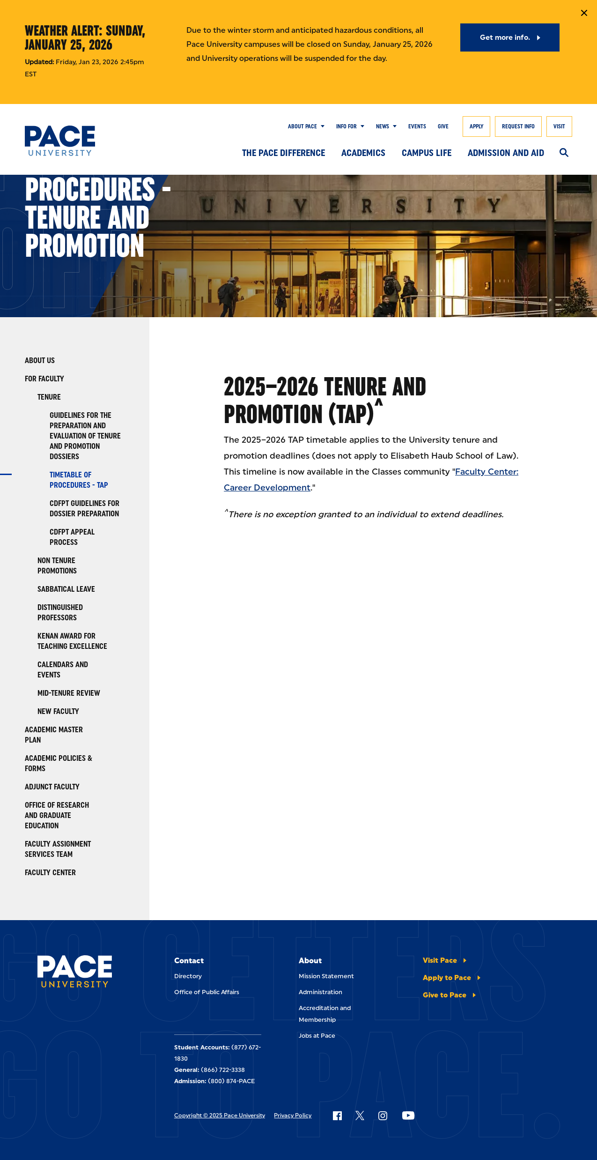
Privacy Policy (292, 1115)
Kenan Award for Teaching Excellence (72, 641)
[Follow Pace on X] (359, 1115)
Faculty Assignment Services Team (58, 849)
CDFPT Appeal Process (72, 537)
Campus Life (426, 152)
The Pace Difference (283, 152)
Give (443, 126)
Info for (346, 126)
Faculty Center (50, 872)
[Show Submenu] (320, 126)
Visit (559, 126)
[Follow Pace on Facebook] (337, 1115)
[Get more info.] (510, 37)
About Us (40, 360)
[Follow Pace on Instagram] (383, 1115)
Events (417, 126)
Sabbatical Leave (66, 589)
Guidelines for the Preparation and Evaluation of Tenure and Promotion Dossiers (85, 436)
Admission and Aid (506, 152)
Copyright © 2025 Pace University (219, 1115)
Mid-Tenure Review (68, 693)
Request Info (518, 126)
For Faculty (44, 378)
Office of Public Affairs (206, 992)
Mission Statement (326, 976)
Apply (476, 126)
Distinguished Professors (60, 612)
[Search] (564, 153)
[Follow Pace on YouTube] (408, 1115)
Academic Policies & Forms (58, 763)
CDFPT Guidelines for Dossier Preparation (84, 508)
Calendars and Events (62, 669)
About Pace (302, 126)
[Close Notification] (584, 13)
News (382, 126)
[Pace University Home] (62, 141)
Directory (188, 976)
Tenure (49, 397)
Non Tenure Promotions (57, 565)
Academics (363, 152)
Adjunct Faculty (52, 786)
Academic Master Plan (54, 734)
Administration (320, 992)
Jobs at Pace (317, 1035)
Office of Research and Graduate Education (57, 815)
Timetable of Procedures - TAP (79, 480)
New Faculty (58, 711)
